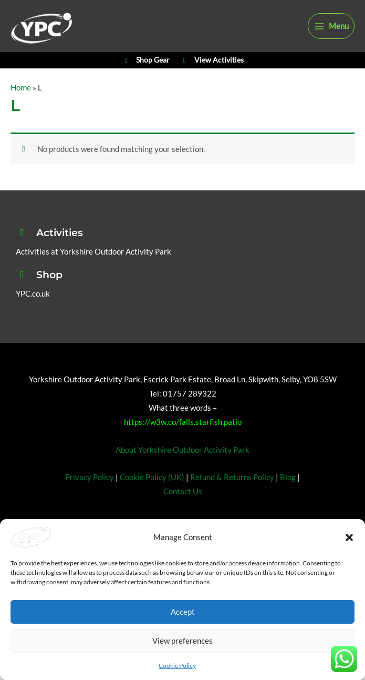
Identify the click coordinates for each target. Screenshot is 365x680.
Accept (183, 611)
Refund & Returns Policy (232, 496)
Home (21, 107)
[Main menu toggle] (331, 32)
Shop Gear (145, 76)
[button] (349, 537)
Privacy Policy (89, 496)
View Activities (212, 76)
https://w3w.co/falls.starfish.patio (183, 441)
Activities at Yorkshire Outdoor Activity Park (93, 271)
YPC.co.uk (33, 313)
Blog (288, 496)
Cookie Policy (177, 665)
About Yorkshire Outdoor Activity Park (182, 469)
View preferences (182, 640)
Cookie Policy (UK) (152, 496)
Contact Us (182, 510)
